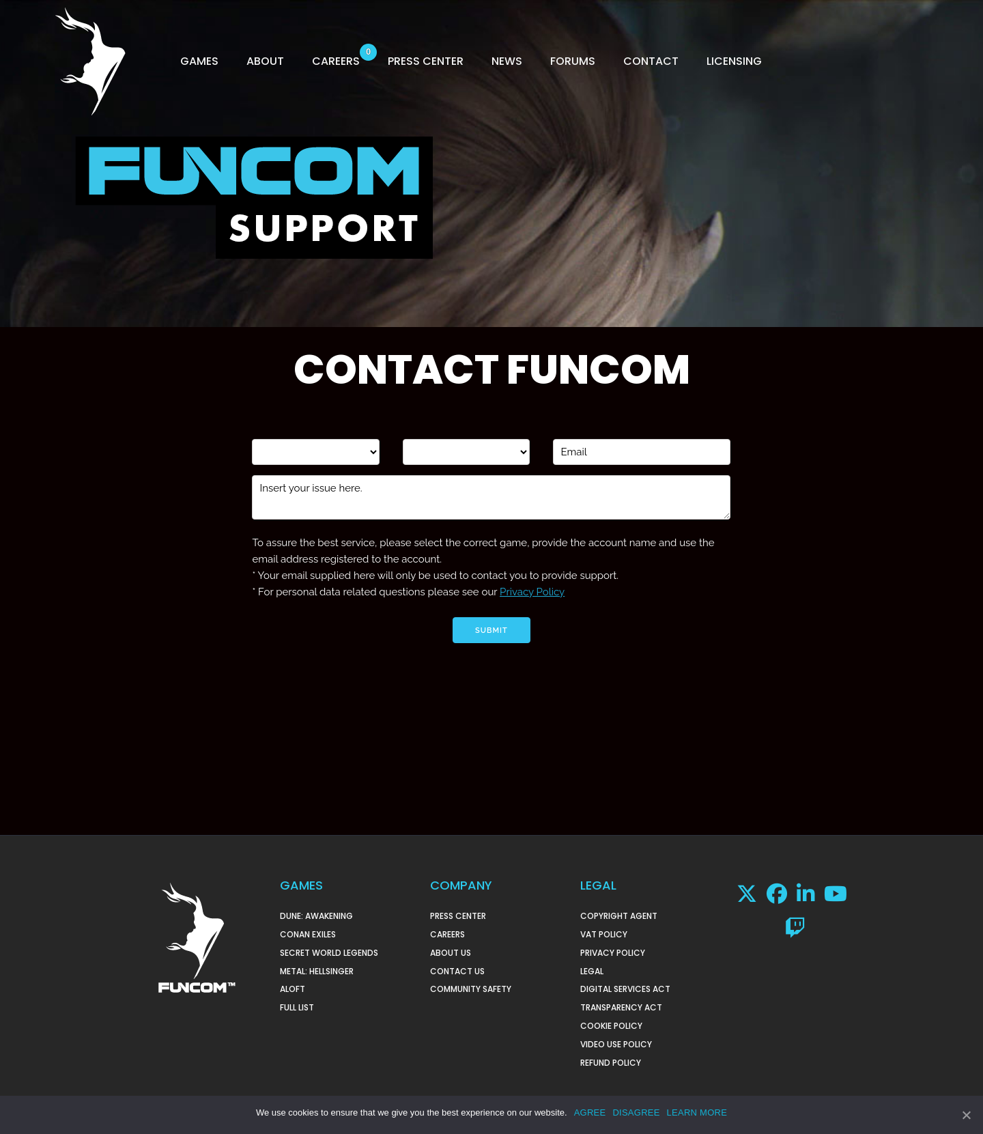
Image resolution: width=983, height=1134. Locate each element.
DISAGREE (635, 1112)
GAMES (199, 61)
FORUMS (572, 61)
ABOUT (265, 61)
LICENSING (734, 61)
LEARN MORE (697, 1112)
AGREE (590, 1112)
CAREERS (336, 61)
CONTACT (651, 61)
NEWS (507, 61)
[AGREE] (966, 1115)
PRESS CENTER (426, 61)
